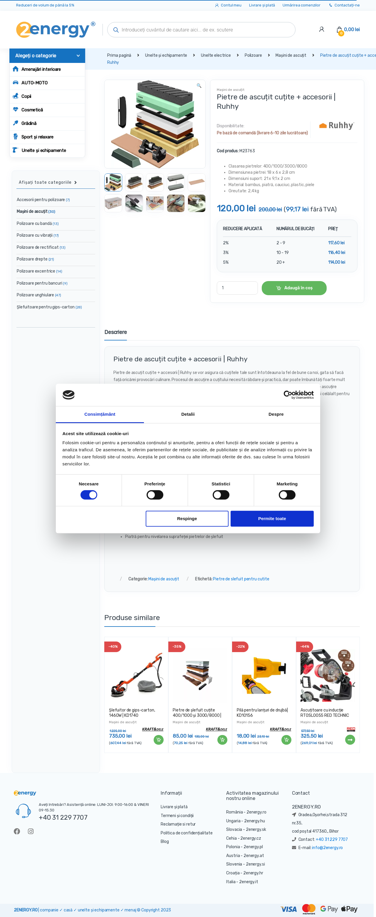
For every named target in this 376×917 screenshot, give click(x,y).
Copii (22, 96)
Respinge (187, 518)
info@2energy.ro (327, 847)
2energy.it (248, 881)
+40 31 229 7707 (63, 817)
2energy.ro (256, 812)
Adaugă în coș (298, 287)
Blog (165, 841)
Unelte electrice (216, 55)
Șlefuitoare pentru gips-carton (49, 307)
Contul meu (227, 5)
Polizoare (253, 55)
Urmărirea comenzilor (301, 5)
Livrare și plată (262, 5)
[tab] (115, 335)
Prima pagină (119, 55)
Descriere (115, 332)
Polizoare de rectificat (41, 247)
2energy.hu (254, 821)
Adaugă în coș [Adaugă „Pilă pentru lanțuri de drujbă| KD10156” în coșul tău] (286, 740)
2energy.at (254, 855)
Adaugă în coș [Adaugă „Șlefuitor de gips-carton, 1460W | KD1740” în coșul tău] (158, 740)
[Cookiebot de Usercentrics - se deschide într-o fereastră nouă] (288, 394)
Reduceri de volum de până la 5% (45, 5)
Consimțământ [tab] (99, 414)
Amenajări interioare (37, 69)
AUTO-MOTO (30, 82)
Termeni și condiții (177, 815)
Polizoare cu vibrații (38, 235)
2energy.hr (253, 873)
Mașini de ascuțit (291, 55)
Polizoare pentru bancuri (42, 283)
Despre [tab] (275, 414)
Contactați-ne (344, 5)
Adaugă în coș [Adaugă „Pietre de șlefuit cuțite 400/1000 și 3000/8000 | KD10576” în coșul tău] (222, 740)
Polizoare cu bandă (38, 223)
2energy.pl (253, 846)
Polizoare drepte (35, 259)
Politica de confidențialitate (187, 833)
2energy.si (255, 864)
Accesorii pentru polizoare (43, 199)
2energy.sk (256, 829)
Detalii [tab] (188, 414)
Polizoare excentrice (39, 271)
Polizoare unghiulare (39, 295)
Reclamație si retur (178, 824)
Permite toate (272, 518)
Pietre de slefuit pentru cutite (241, 579)
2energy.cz (250, 838)
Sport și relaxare (33, 136)
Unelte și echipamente (39, 150)
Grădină (24, 123)
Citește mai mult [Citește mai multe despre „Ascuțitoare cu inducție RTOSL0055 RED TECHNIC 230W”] (350, 740)
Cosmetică (28, 109)
